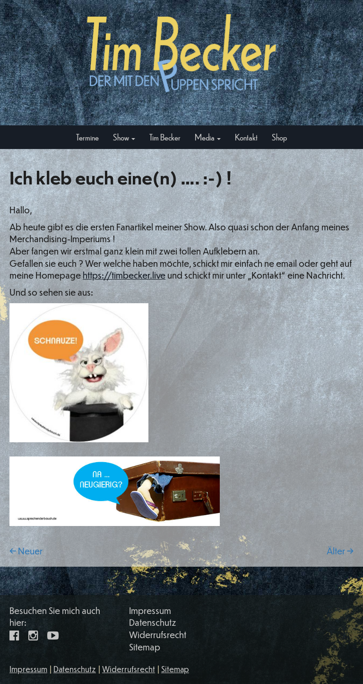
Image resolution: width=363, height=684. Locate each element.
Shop (279, 137)
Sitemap (144, 646)
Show (124, 137)
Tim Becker (165, 137)
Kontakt (246, 137)
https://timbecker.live (124, 275)
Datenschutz (152, 622)
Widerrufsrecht (157, 634)
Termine (87, 137)
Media (208, 137)
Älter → (340, 550)
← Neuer (26, 550)
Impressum (150, 610)
